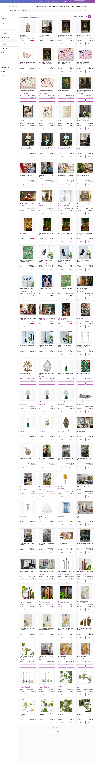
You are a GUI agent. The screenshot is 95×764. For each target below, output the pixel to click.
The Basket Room (81, 602)
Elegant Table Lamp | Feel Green (65, 373)
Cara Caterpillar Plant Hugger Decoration (26, 657)
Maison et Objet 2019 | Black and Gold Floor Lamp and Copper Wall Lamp (46, 572)
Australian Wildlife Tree (25, 373)
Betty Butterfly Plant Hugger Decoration (45, 714)
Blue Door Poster (62, 515)
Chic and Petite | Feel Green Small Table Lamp (27, 402)
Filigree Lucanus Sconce (25, 458)
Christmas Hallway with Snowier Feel (46, 657)
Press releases (59, 6)
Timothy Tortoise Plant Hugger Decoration (84, 714)
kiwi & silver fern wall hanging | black (27, 346)
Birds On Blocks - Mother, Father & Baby (84, 629)
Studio (84, 6)
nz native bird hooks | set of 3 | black (45, 261)
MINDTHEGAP (80, 291)
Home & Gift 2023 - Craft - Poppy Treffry (46, 176)
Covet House (61, 36)
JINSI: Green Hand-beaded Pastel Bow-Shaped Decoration (84, 600)
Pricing (53, 1)
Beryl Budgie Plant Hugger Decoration (83, 685)
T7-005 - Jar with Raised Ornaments (25, 34)
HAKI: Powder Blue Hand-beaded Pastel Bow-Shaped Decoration (46, 629)
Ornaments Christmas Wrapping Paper (27, 91)
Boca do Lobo (61, 375)
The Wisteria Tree (24, 63)
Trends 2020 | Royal (62, 543)
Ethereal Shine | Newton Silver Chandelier (84, 402)
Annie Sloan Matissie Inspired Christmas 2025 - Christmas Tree (46, 232)
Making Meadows (62, 65)
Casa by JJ (41, 376)
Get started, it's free (79, 1)
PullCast (41, 36)
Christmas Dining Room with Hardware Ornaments (45, 34)
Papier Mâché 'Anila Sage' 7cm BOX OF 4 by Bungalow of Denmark (47, 685)
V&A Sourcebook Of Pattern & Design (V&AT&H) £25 (26, 261)
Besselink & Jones (24, 36)
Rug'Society (60, 544)
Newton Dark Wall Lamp (63, 430)
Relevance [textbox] (81, 16)
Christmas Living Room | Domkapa (46, 203)
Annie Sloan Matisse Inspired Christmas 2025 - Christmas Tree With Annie (65, 232)
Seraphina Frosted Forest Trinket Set (46, 374)
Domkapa (41, 205)
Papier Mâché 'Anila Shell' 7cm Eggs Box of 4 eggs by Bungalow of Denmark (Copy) (28, 685)
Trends (53, 6)
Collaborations (78, 6)
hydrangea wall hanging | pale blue (47, 147)
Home (36, 6)
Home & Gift (22, 177)
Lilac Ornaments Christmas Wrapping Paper (64, 63)
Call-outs (66, 6)
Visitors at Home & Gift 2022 (83, 175)
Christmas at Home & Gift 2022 (27, 203)
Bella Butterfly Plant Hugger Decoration (26, 714)
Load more (56, 731)
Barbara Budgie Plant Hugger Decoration (64, 714)
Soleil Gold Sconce (43, 430)
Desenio (60, 92)
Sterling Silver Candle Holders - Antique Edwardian (84, 346)
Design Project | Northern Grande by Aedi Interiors (84, 431)
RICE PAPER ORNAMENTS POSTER (65, 118)
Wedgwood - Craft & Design (45, 288)
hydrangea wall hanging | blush (84, 118)
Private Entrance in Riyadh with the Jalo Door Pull (85, 204)
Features (41, 1)
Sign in (70, 1)
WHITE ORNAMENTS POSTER (26, 118)
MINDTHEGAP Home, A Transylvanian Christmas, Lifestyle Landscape (27, 317)
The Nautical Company (82, 631)
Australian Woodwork (25, 375)
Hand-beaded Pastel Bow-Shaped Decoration (27, 629)
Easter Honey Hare (62, 656)
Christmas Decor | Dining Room (84, 147)
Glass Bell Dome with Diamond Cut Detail (46, 515)
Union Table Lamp (62, 486)
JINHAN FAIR (23, 232)
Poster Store (80, 318)
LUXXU (78, 148)
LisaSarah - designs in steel (83, 120)
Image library (42, 6)
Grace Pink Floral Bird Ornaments (27, 62)
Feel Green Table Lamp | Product (27, 430)
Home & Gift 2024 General (25, 175)
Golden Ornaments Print (63, 90)
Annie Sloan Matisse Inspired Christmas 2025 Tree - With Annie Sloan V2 (84, 232)
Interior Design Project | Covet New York (85, 515)
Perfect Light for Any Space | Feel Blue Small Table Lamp (65, 402)
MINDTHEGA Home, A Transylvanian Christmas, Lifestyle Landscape (84, 289)
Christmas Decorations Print (83, 373)
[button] (11, 1)
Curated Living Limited (63, 658)
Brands (49, 6)
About (58, 1)
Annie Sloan (41, 234)
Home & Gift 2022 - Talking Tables (65, 175)
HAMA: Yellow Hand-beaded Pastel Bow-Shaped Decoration (65, 629)
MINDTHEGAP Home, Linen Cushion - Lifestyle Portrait (66, 317)
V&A (21, 263)
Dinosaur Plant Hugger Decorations (66, 684)
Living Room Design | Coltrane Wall (85, 543)
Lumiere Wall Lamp (24, 515)
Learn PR (48, 1)
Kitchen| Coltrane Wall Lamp (26, 571)
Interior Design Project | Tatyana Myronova (46, 459)
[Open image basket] (85, 10)
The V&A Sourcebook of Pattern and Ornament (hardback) (65, 289)
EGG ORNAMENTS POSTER (45, 118)
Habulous (22, 659)
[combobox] (83, 16)
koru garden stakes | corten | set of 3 (66, 572)
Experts (72, 6)
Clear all (15, 16)
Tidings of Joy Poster (82, 317)
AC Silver (79, 348)
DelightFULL (80, 544)
